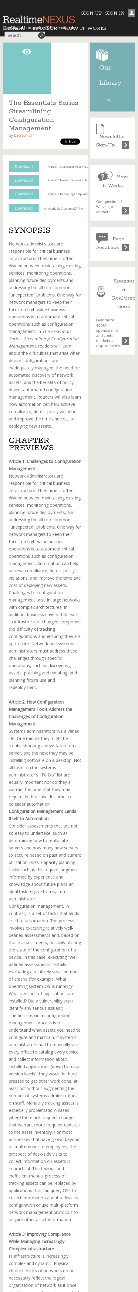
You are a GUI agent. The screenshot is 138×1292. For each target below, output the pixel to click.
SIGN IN (115, 13)
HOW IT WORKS (85, 28)
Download (24, 166)
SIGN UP (91, 13)
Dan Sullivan (24, 135)
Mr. (109, 100)
